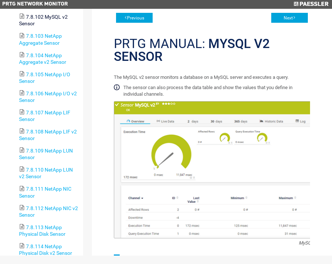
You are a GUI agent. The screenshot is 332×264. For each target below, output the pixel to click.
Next (288, 18)
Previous (135, 18)
